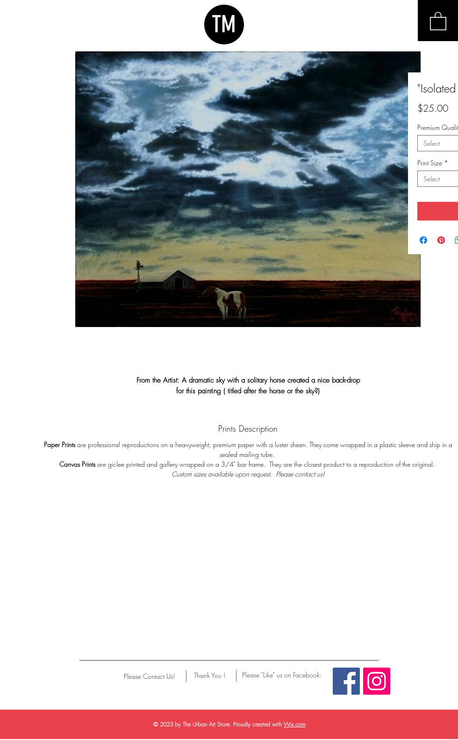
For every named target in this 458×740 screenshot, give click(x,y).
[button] (438, 20)
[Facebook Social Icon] (346, 681)
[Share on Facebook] (423, 240)
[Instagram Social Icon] (376, 681)
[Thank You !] (210, 675)
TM (224, 24)
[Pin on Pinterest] (441, 240)
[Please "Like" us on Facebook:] (282, 675)
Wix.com (295, 724)
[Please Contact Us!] (149, 676)
